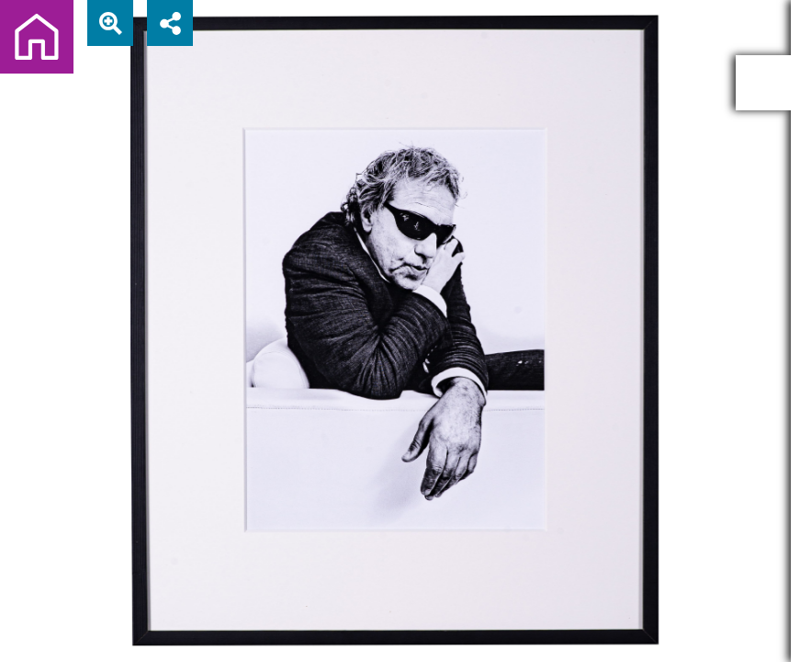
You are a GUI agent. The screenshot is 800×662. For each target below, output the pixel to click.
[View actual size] (110, 23)
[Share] (170, 23)
